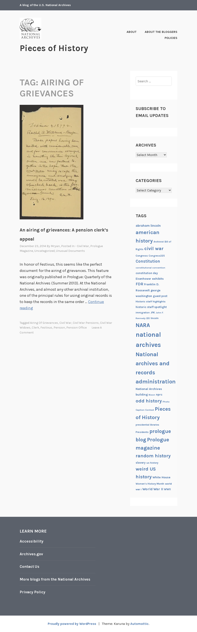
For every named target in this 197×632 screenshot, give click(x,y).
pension (59, 327)
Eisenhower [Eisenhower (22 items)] (143, 278)
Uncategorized (44, 250)
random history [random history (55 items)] (153, 455)
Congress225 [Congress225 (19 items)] (157, 255)
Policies (171, 38)
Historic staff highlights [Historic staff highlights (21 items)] (150, 301)
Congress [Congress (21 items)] (142, 255)
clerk (35, 327)
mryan (55, 246)
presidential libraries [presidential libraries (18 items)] (147, 424)
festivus (46, 327)
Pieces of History (55, 48)
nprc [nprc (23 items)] (159, 394)
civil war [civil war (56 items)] (154, 248)
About (132, 32)
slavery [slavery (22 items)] (141, 462)
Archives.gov (31, 553)
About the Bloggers (161, 32)
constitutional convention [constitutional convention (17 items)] (150, 267)
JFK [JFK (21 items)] (153, 312)
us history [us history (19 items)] (152, 462)
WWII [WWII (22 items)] (167, 489)
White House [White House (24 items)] (161, 477)
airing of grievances (44, 322)
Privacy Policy (33, 591)
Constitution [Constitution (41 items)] (148, 261)
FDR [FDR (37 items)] (139, 284)
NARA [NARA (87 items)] (143, 325)
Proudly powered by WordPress (71, 624)
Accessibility (32, 541)
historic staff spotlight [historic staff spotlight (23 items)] (151, 306)
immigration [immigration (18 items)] (143, 312)
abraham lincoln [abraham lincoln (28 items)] (148, 225)
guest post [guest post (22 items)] (160, 295)
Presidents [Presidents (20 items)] (142, 431)
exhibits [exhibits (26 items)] (158, 278)
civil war (65, 322)
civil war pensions (86, 322)
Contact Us (30, 566)
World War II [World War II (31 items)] (152, 489)
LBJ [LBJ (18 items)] (148, 318)
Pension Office (76, 327)
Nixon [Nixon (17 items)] (152, 394)
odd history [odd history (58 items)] (149, 401)
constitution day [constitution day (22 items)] (147, 273)
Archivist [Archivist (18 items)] (159, 241)
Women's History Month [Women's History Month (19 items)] (150, 483)
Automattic (140, 624)
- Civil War (82, 246)
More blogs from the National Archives (56, 579)
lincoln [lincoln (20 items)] (155, 317)
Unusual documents (70, 250)
